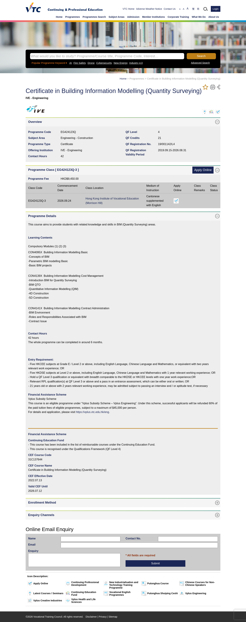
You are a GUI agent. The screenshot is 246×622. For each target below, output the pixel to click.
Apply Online (203, 170)
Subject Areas (117, 17)
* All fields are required (140, 555)
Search (201, 56)
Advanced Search (200, 62)
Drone (91, 62)
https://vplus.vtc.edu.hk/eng (92, 412)
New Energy (121, 62)
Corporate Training (178, 17)
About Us (213, 17)
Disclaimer (91, 616)
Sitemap (112, 616)
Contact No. (133, 538)
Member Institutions (153, 17)
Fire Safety (79, 62)
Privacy (103, 616)
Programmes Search (94, 17)
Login (215, 9)
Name (32, 538)
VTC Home (128, 9)
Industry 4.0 (136, 62)
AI (70, 62)
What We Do (199, 17)
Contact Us (169, 9)
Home (59, 17)
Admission (133, 17)
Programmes (72, 17)
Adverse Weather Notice (149, 9)
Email (32, 544)
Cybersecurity (104, 62)
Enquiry (33, 550)
